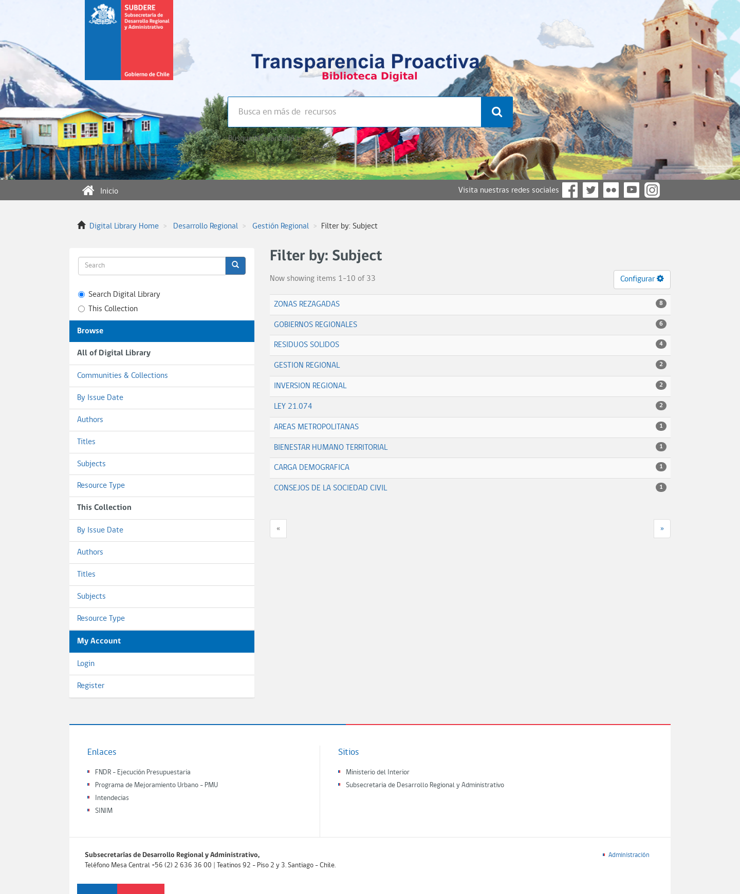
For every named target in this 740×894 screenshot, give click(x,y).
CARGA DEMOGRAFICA (311, 468)
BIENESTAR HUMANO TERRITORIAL (330, 448)
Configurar (642, 278)
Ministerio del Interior (378, 772)
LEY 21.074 (293, 407)
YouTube (631, 190)
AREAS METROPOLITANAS (316, 427)
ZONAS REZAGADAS (307, 304)
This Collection (108, 309)
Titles (86, 442)
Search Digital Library (119, 295)
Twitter (590, 190)
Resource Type (101, 486)
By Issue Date (100, 398)
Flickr (611, 190)
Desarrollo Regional (205, 226)
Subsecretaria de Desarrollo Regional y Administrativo (425, 785)
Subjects (91, 464)
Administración (629, 855)
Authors (90, 420)
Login (86, 664)
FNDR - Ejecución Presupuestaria (143, 772)
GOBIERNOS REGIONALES (315, 325)
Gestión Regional (280, 226)
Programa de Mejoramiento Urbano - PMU (156, 785)
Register (90, 686)
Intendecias (112, 798)
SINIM (104, 811)
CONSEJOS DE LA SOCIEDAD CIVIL (330, 488)
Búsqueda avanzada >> (265, 139)
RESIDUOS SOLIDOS (306, 345)
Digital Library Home (124, 226)
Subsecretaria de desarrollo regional (129, 48)
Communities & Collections (122, 376)
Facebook (570, 190)
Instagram (652, 190)
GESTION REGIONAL (307, 366)
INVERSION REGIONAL (310, 386)
